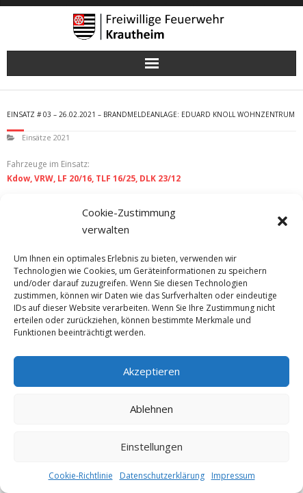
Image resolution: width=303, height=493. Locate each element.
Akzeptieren (151, 371)
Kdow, (19, 178)
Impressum (233, 475)
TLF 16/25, (116, 178)
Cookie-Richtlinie (81, 475)
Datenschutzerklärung (162, 475)
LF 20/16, (75, 178)
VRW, (44, 178)
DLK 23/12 (160, 178)
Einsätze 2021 (46, 137)
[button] (282, 221)
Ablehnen (151, 409)
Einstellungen (151, 446)
